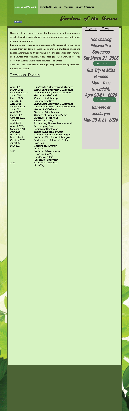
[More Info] (104, 63)
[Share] (18, 22)
